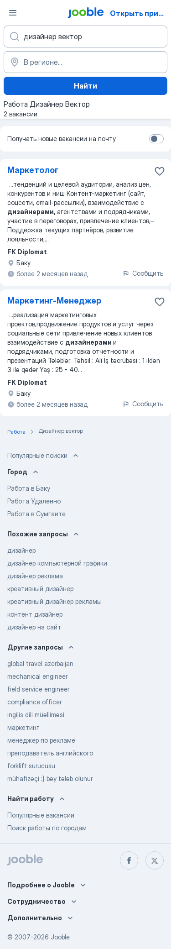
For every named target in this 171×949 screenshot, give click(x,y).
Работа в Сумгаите (36, 514)
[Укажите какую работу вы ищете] (85, 36)
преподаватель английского (50, 753)
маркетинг (23, 727)
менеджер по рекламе (41, 740)
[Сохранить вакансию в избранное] (159, 301)
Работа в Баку (28, 488)
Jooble (60, 937)
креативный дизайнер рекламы (54, 601)
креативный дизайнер (40, 588)
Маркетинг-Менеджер (54, 300)
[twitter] (154, 860)
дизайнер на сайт (34, 627)
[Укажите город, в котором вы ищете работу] (85, 62)
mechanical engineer (37, 676)
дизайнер (21, 550)
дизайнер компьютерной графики (57, 563)
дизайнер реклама (35, 576)
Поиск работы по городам (47, 828)
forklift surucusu (31, 766)
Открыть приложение (140, 13)
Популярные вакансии (40, 815)
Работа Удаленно (34, 501)
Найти (85, 85)
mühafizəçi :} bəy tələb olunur (50, 778)
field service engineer (38, 689)
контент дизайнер (34, 614)
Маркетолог (32, 170)
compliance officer (34, 702)
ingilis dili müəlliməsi (35, 714)
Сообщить (142, 273)
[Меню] (13, 13)
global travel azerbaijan (40, 663)
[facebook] (129, 860)
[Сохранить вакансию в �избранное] (159, 171)
